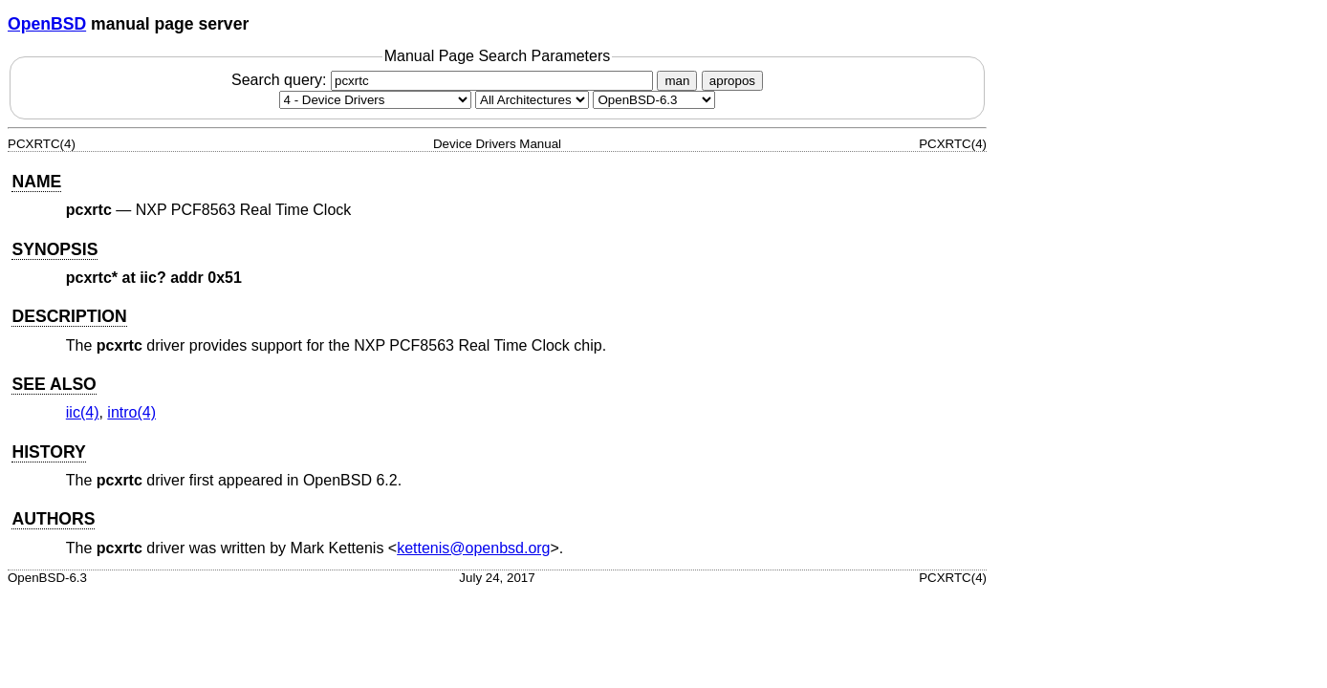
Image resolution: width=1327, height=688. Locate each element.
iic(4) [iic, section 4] (82, 412)
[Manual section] (375, 100)
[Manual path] (654, 100)
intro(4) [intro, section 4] (131, 412)
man (676, 81)
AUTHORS (53, 518)
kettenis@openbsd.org (473, 548)
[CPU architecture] (532, 100)
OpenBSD (47, 23)
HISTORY (48, 452)
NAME (36, 181)
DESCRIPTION (68, 316)
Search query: (444, 80)
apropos (732, 81)
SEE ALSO (53, 384)
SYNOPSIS (54, 249)
